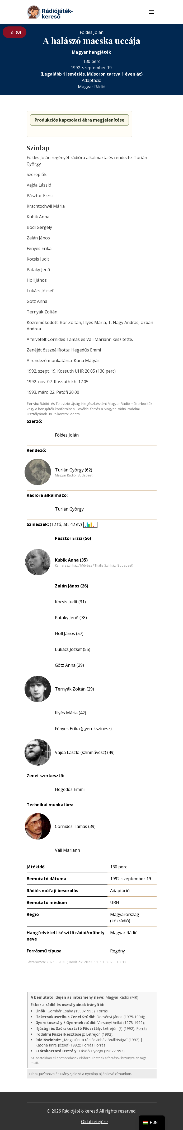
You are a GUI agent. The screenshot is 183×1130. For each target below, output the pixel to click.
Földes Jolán (67, 435)
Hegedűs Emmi (70, 789)
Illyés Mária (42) (70, 713)
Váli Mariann (67, 850)
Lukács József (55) (72, 649)
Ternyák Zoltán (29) (74, 689)
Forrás (102, 1010)
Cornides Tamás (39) (75, 826)
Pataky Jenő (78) (71, 617)
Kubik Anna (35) (71, 560)
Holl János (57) (69, 633)
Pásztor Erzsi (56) (73, 538)
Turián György (69, 509)
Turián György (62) (73, 470)
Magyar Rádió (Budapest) (74, 475)
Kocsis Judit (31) (70, 602)
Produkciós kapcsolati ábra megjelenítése (79, 120)
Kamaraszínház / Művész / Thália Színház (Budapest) (94, 565)
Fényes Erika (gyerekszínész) (83, 728)
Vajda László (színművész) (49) (85, 752)
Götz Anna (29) (69, 665)
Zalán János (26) (71, 586)
